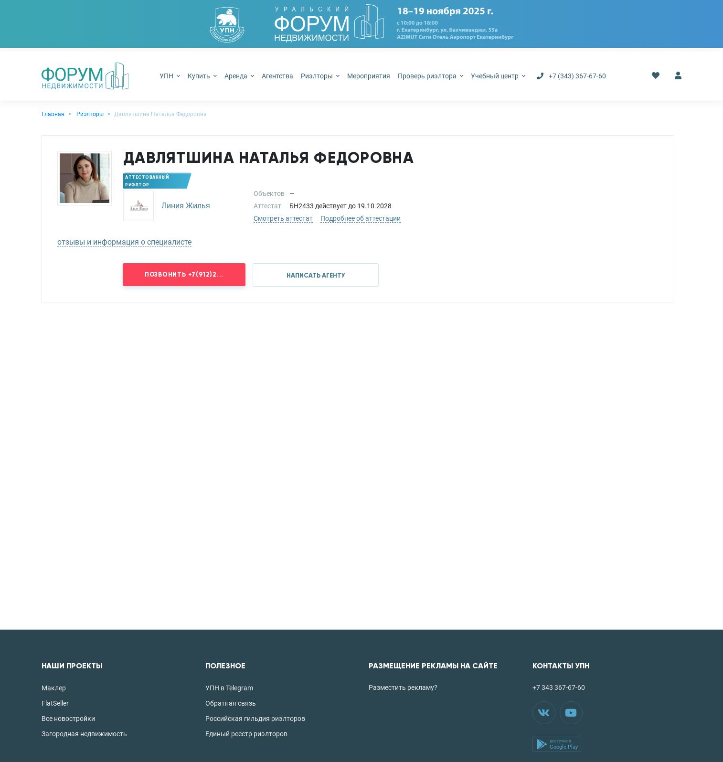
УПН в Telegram (229, 688)
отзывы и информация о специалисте (124, 242)
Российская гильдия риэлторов (255, 718)
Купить (202, 76)
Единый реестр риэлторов (246, 734)
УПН (169, 76)
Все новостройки (68, 718)
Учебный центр (498, 76)
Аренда (239, 76)
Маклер (54, 688)
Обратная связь (230, 703)
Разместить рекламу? (403, 687)
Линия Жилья (185, 205)
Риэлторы (320, 76)
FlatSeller (55, 703)
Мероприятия (368, 76)
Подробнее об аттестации (360, 218)
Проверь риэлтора (430, 76)
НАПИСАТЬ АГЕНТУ (316, 275)
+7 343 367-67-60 (558, 687)
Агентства (277, 76)
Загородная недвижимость (84, 734)
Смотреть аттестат (283, 218)
